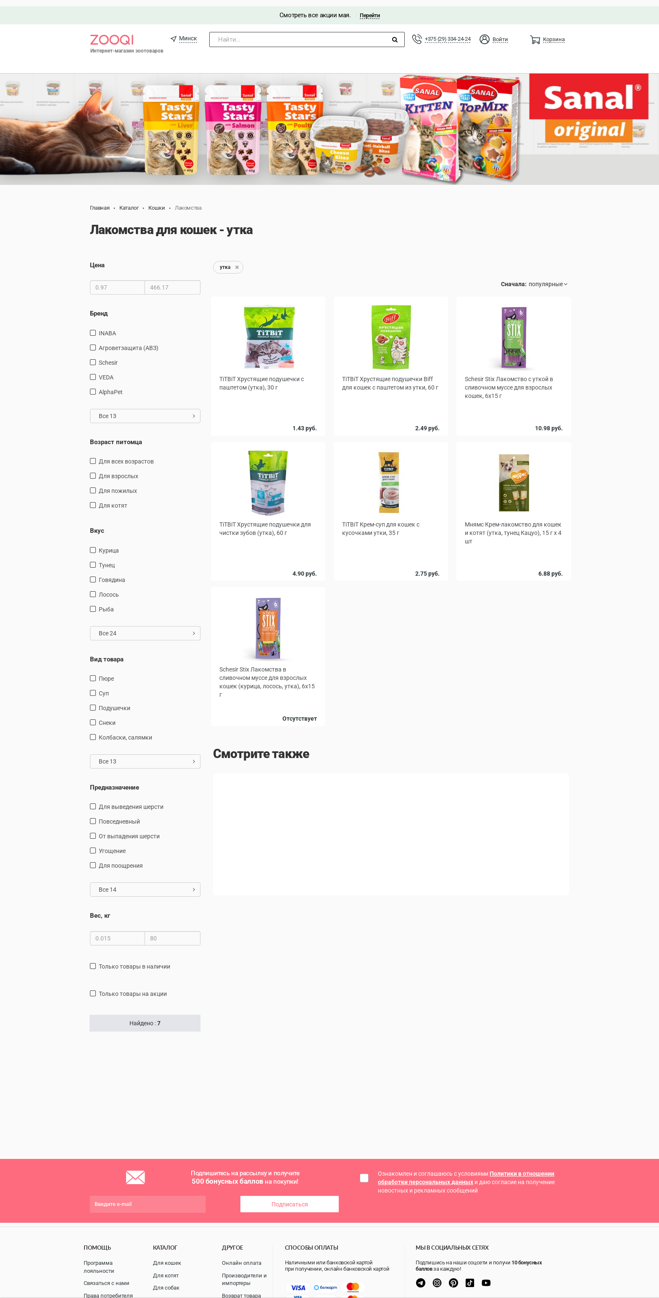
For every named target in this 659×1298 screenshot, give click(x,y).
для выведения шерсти (131, 801)
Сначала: (514, 277)
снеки (107, 716)
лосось (109, 588)
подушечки (114, 701)
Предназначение (114, 781)
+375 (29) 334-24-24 (447, 32)
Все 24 (147, 627)
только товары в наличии (134, 960)
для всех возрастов (126, 455)
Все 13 (147, 409)
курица (109, 544)
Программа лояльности (99, 1267)
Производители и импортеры (244, 1279)
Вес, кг (100, 910)
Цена (97, 259)
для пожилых (118, 484)
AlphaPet (111, 385)
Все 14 (147, 883)
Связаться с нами (106, 1283)
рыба (106, 603)
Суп (104, 687)
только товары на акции (133, 987)
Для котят (166, 1275)
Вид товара (107, 653)
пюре (106, 672)
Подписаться (290, 1198)
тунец (107, 559)
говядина (112, 573)
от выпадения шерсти (129, 830)
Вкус (97, 524)
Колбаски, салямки (125, 731)
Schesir (108, 356)
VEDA (106, 371)
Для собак (166, 1288)
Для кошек (167, 1263)
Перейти (370, 9)
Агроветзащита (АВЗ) (128, 341)
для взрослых (118, 469)
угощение (112, 845)
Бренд (99, 307)
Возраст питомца (116, 436)
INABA (107, 327)
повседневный (119, 815)
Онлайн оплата (241, 1263)
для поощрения (121, 859)
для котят (113, 499)
